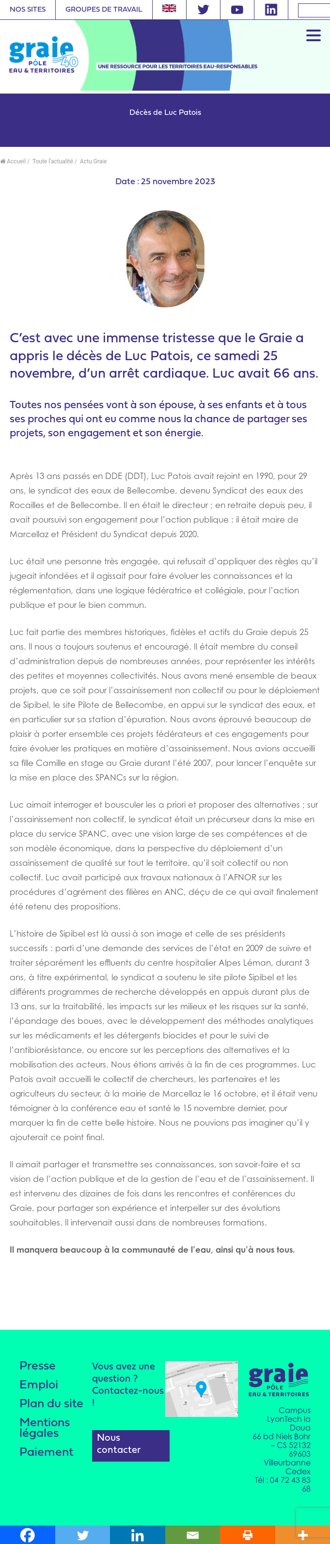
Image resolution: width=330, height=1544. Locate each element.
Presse (37, 1366)
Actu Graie (93, 161)
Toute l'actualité (52, 161)
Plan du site (51, 1404)
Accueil (13, 161)
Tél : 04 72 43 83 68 (283, 1484)
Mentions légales (44, 1428)
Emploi (38, 1385)
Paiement (46, 1453)
